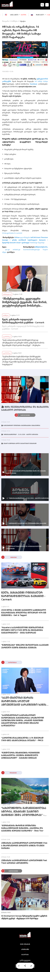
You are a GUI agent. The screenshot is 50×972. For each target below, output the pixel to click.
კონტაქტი (25, 949)
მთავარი (5, 21)
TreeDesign (34, 243)
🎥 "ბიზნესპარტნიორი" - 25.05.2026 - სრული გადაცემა (19, 434)
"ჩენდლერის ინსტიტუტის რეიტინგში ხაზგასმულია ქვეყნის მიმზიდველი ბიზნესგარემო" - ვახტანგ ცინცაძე (20, 755)
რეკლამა (25, 954)
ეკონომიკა (6, 336)
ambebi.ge (16, 249)
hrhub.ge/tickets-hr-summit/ (12, 233)
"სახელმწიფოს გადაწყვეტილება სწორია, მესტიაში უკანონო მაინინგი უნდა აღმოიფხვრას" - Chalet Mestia (23, 812)
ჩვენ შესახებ (25, 944)
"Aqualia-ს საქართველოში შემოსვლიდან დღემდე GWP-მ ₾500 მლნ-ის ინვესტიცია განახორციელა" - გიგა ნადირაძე (22, 630)
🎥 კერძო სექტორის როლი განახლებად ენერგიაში (18, 443)
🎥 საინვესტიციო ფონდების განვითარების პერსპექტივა (20, 425)
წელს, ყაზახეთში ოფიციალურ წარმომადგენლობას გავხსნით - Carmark (23, 321)
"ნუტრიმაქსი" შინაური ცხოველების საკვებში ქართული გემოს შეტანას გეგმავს (25, 646)
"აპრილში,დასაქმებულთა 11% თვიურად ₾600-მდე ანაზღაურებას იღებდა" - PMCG (22, 739)
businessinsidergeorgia (31, 249)
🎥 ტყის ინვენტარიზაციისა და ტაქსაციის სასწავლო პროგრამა (25, 408)
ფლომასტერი (25, 237)
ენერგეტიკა (7, 294)
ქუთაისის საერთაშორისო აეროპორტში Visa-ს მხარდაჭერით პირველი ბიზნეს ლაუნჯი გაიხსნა (24, 845)
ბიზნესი (14, 21)
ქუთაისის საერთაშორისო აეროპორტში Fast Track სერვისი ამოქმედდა (24, 862)
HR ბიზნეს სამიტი (41, 81)
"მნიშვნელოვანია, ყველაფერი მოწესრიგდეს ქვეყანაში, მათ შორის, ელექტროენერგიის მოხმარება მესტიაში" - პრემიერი (24, 302)
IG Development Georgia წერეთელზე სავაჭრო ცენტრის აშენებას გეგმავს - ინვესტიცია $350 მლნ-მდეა (24, 917)
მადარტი (41, 243)
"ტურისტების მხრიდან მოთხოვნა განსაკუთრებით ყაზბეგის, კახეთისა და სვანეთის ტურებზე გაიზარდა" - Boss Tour (22, 828)
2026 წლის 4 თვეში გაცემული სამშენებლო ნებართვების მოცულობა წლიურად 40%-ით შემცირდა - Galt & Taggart (23, 612)
